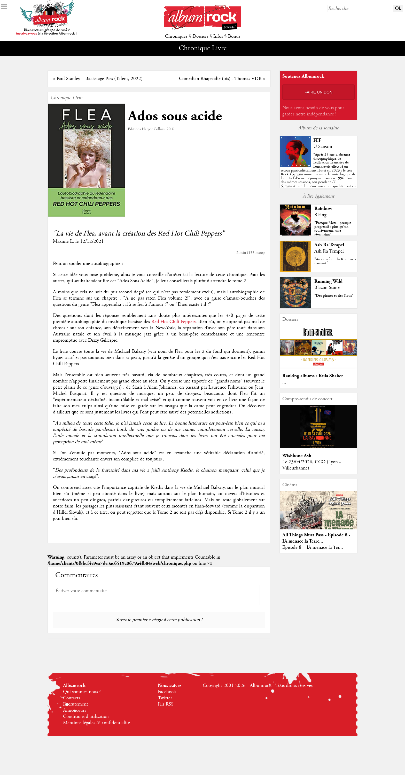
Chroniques (176, 36)
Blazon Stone (327, 288)
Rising (320, 215)
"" (318, 174)
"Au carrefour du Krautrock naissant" (335, 261)
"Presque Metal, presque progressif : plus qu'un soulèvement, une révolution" (332, 228)
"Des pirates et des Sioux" (334, 295)
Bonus (234, 36)
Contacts (71, 698)
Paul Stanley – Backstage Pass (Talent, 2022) (100, 79)
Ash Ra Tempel (329, 245)
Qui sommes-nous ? (82, 692)
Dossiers (200, 36)
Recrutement (75, 704)
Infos (218, 36)
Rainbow (323, 209)
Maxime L (63, 241)
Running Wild (328, 281)
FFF (317, 140)
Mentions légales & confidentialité (96, 723)
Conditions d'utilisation (86, 717)
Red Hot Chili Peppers (173, 322)
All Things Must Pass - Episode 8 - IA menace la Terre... (316, 538)
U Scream (322, 147)
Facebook (167, 692)
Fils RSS (165, 704)
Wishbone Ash (296, 456)
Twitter (165, 698)
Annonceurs (74, 710)
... (284, 382)
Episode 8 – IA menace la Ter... (312, 547)
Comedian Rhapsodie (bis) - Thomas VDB (220, 79)
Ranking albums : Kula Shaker (312, 376)
